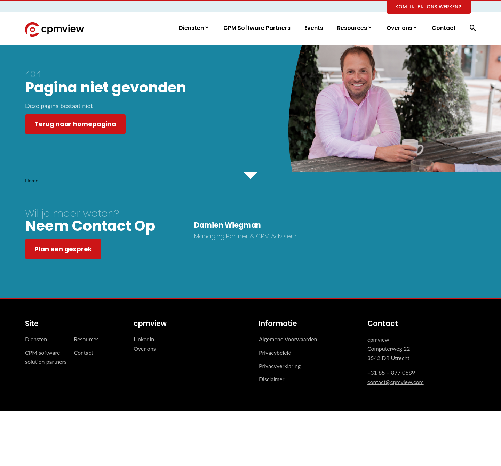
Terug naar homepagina (75, 124)
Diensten (192, 28)
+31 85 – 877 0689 (391, 372)
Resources (352, 28)
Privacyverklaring (280, 366)
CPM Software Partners (257, 28)
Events (313, 28)
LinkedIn (144, 339)
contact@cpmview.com (395, 381)
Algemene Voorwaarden (288, 339)
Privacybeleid (275, 352)
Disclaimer (271, 379)
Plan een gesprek (63, 249)
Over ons (400, 28)
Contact (444, 28)
